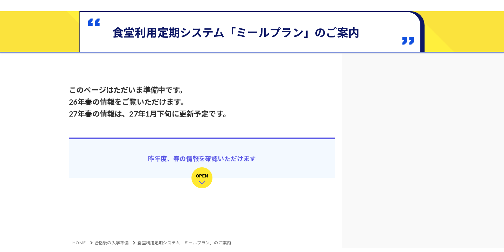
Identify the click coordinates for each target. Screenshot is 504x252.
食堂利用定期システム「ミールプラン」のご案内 (184, 242)
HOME (79, 242)
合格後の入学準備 (111, 242)
